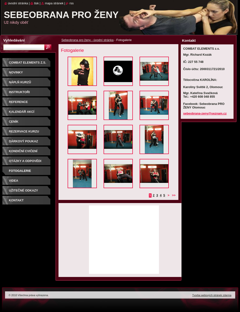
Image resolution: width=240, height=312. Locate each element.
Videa (13, 180)
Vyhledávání (14, 40)
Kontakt (16, 200)
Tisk (36, 3)
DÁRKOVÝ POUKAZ (23, 141)
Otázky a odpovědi (25, 161)
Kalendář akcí (21, 112)
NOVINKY (16, 72)
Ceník (13, 121)
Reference (18, 102)
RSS (72, 3)
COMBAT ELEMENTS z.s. (27, 62)
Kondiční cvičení (23, 151)
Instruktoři (19, 92)
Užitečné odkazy (23, 190)
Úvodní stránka (18, 3)
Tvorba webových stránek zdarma (211, 295)
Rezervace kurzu (24, 131)
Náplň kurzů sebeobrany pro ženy (28, 83)
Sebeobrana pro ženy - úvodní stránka (87, 40)
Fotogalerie (20, 171)
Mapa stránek (54, 3)
